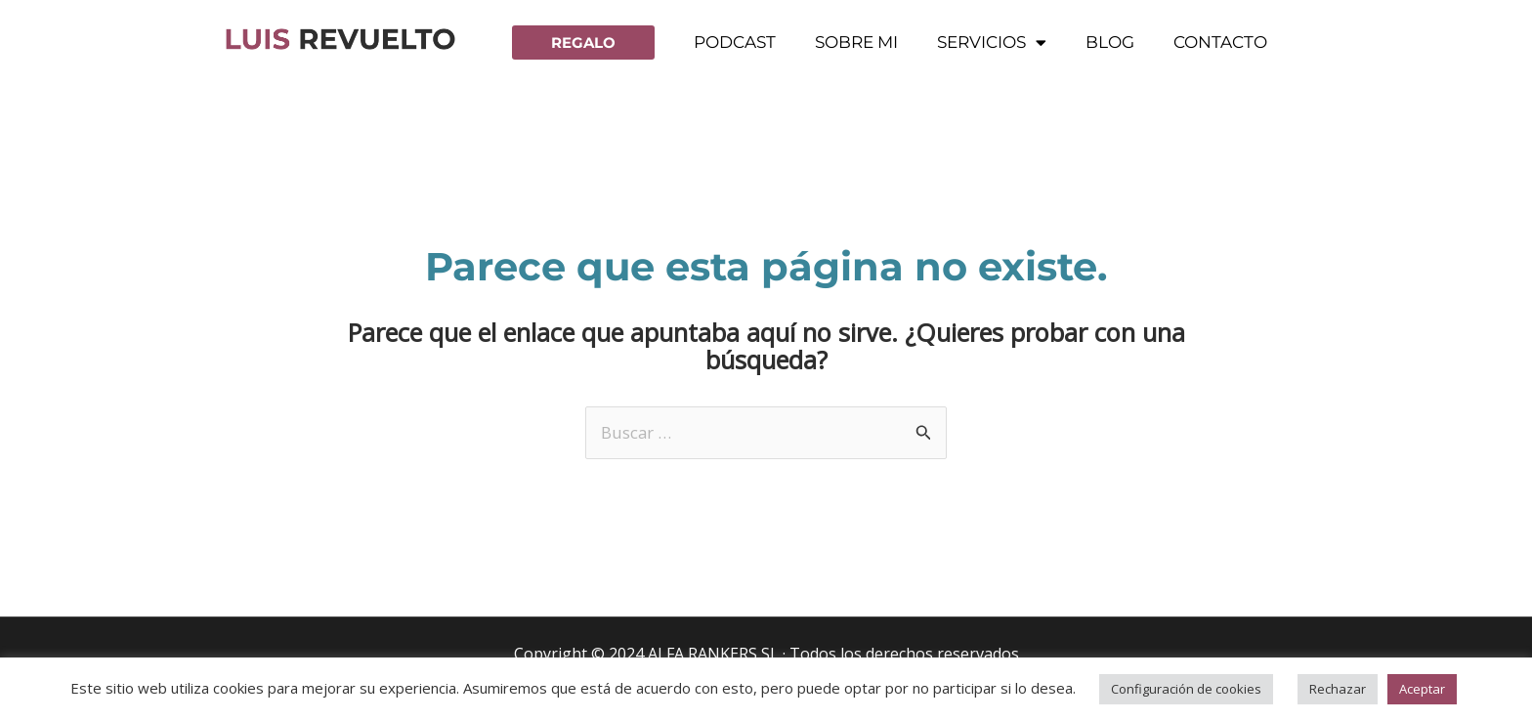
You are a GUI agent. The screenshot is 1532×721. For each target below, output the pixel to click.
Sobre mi (856, 42)
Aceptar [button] (1422, 689)
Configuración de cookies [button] (1186, 689)
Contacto (1220, 42)
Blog (1109, 42)
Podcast (735, 42)
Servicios (991, 42)
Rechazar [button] (1337, 689)
